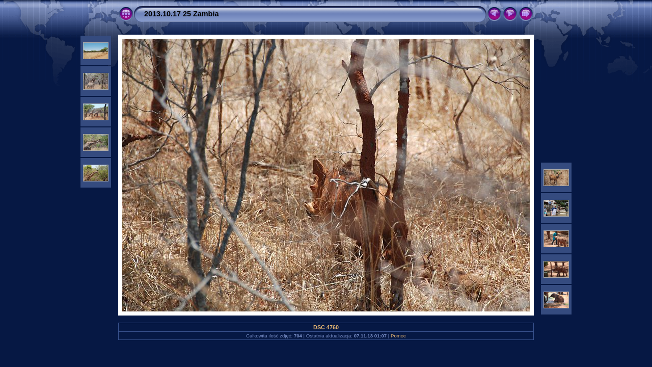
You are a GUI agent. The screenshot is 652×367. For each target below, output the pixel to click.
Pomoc (398, 335)
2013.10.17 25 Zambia (181, 14)
